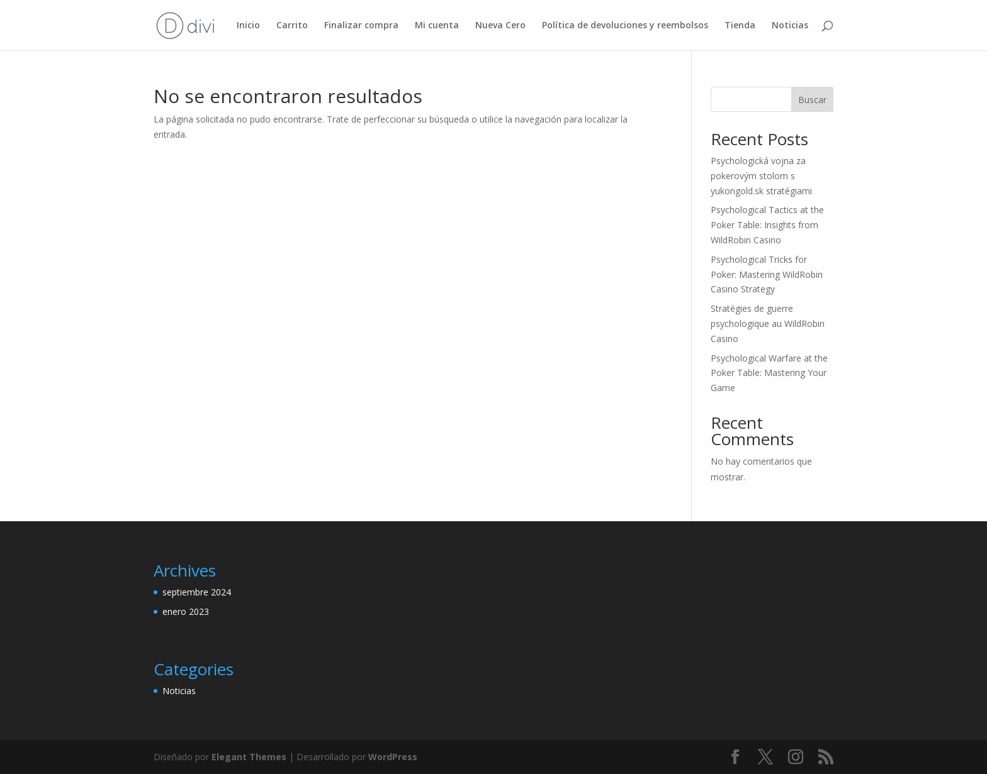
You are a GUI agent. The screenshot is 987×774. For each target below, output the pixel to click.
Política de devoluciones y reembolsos (625, 26)
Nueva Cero (500, 26)
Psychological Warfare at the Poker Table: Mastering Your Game (769, 373)
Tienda (740, 26)
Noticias (790, 26)
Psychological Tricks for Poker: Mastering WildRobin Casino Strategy (767, 274)
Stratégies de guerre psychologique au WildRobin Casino (768, 323)
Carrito (292, 26)
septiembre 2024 (196, 592)
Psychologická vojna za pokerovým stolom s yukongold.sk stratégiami (761, 176)
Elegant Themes (249, 757)
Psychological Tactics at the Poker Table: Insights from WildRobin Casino (767, 225)
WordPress (392, 757)
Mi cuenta (437, 26)
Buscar (812, 100)
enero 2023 (185, 611)
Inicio (248, 26)
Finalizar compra (361, 26)
